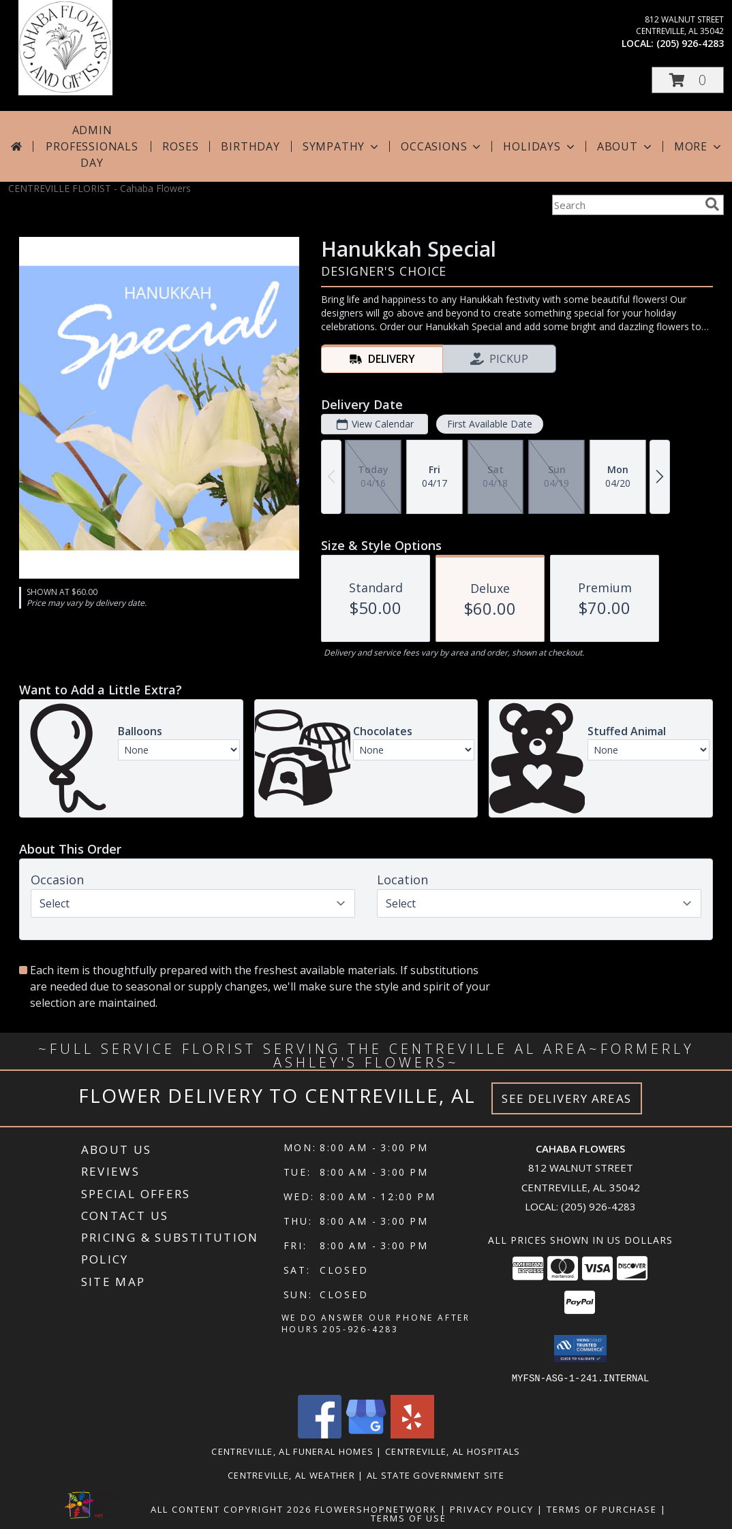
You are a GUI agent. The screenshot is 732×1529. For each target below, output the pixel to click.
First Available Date (489, 423)
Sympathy (342, 146)
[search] (712, 204)
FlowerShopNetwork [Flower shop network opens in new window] (376, 1508)
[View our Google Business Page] (366, 1434)
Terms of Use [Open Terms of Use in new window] (408, 1517)
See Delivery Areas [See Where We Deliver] (567, 1098)
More (699, 146)
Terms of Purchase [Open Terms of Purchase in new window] (602, 1508)
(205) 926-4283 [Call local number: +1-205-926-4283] (690, 43)
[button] (688, 80)
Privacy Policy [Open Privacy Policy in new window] (492, 1508)
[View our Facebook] (319, 1434)
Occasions (442, 146)
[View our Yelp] (412, 1434)
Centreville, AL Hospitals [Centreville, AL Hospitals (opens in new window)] (453, 1451)
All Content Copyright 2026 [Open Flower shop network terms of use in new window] (231, 1508)
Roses (180, 146)
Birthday (250, 146)
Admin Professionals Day (92, 146)
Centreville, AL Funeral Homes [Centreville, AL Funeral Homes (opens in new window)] (292, 1451)
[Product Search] (626, 204)
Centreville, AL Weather (291, 1474)
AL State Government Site (435, 1474)
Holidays (540, 146)
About (625, 146)
